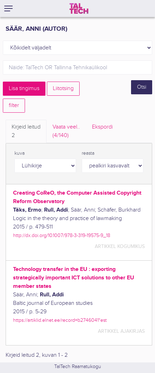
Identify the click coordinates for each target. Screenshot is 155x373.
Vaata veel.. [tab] (66, 132)
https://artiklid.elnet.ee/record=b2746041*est (60, 320)
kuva (19, 153)
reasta (88, 153)
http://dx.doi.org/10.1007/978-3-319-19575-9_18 (61, 235)
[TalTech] (79, 8)
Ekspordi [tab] (102, 127)
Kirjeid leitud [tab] (26, 132)
